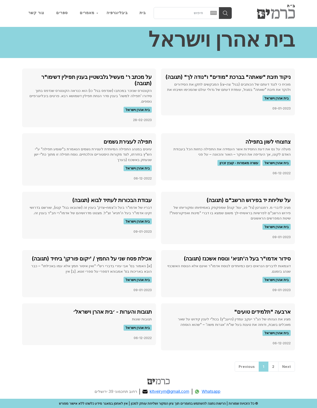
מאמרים (87, 13)
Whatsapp (207, 391)
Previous (247, 366)
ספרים (62, 13)
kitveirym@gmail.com (166, 391)
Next (286, 366)
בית (143, 13)
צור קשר (36, 13)
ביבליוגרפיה (117, 13)
